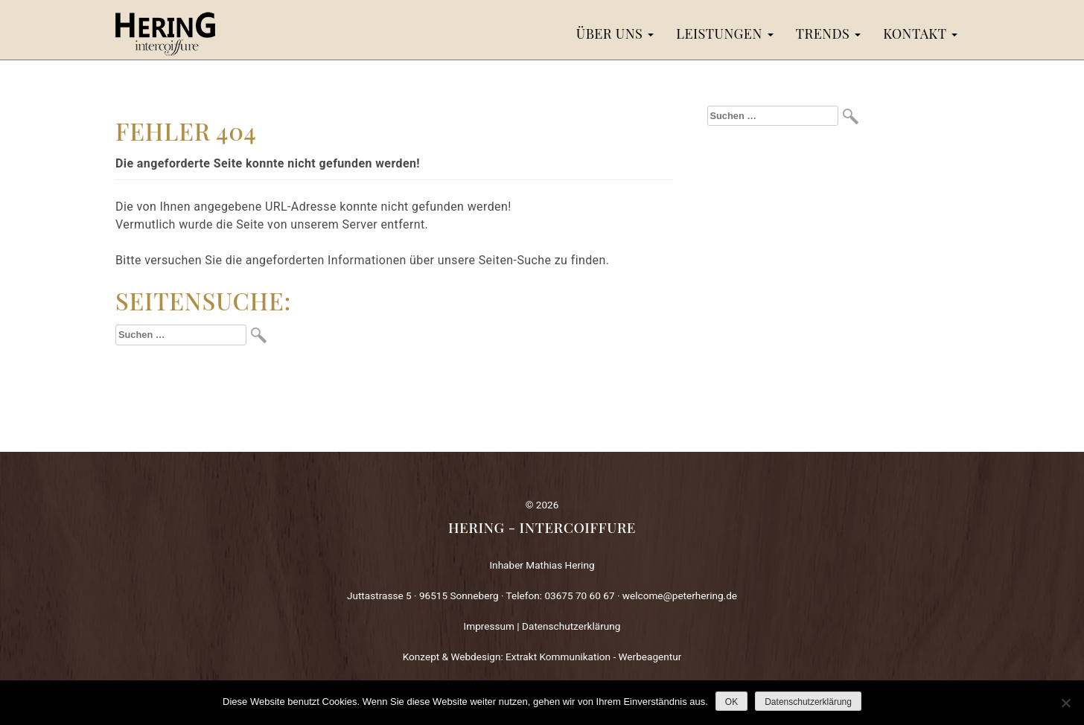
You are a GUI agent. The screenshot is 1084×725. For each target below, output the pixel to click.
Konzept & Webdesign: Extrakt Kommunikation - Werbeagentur (542, 656)
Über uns (615, 33)
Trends (828, 33)
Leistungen (724, 33)
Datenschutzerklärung (571, 626)
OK (731, 702)
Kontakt (920, 33)
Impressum (489, 626)
